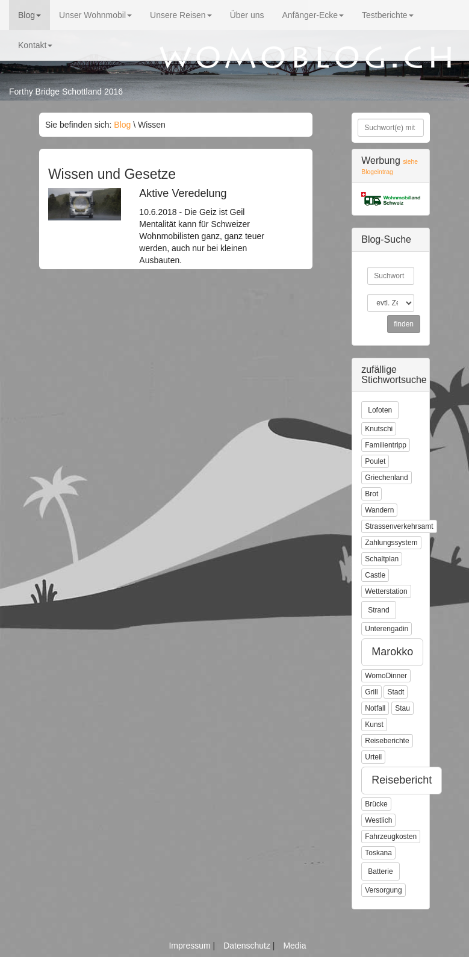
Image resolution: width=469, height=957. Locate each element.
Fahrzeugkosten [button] (391, 836)
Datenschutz (248, 945)
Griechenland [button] (386, 477)
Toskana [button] (378, 853)
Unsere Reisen (181, 15)
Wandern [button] (379, 510)
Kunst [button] (374, 724)
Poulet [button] (375, 461)
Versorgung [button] (383, 890)
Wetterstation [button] (386, 591)
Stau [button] (402, 708)
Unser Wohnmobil (95, 15)
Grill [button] (371, 692)
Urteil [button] (373, 757)
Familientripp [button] (385, 445)
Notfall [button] (375, 708)
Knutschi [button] (379, 429)
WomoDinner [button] (386, 676)
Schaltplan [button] (382, 559)
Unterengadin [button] (386, 629)
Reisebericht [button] (401, 780)
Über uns (247, 15)
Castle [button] (375, 575)
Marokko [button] (392, 652)
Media (294, 945)
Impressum (191, 945)
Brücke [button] (376, 804)
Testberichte (387, 15)
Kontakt (35, 45)
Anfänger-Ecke (313, 15)
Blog (29, 15)
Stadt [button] (395, 692)
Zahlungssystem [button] (391, 542)
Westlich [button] (378, 820)
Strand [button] (378, 610)
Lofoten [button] (380, 410)
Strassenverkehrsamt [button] (399, 526)
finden (404, 324)
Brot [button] (371, 494)
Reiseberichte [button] (387, 741)
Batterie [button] (380, 871)
